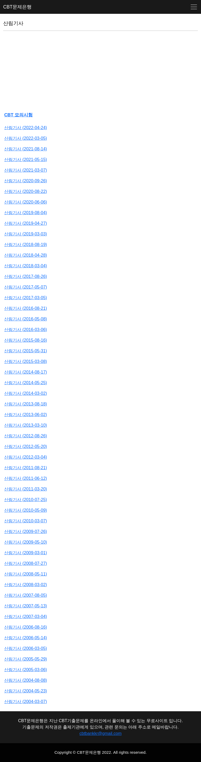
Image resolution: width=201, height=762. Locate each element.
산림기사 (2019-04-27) (25, 223)
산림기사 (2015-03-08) (25, 361)
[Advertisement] (100, 72)
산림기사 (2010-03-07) (25, 521)
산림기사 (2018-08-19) (25, 244)
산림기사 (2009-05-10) (25, 542)
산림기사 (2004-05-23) (25, 691)
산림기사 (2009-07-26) (25, 531)
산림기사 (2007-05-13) (25, 606)
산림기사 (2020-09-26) (25, 181)
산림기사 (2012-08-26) (25, 436)
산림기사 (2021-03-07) (25, 170)
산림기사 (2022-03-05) (25, 138)
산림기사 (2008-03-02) (25, 584)
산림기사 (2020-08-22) (25, 191)
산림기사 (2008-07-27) (25, 563)
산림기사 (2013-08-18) (25, 404)
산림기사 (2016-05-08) (25, 319)
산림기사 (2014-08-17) (25, 372)
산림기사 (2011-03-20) (25, 489)
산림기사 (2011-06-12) (25, 478)
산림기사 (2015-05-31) (25, 351)
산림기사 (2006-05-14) (25, 638)
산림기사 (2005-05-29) (25, 659)
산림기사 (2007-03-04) (25, 616)
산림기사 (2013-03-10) (25, 425)
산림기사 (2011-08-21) (25, 467)
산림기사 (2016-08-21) (25, 308)
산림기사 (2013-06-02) (25, 414)
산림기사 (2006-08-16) (25, 627)
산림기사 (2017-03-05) (25, 297)
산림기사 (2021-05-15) (25, 159)
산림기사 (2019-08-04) (25, 212)
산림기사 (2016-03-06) (25, 329)
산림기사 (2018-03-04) (25, 266)
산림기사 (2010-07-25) (25, 499)
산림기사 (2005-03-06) (25, 669)
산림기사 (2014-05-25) (25, 382)
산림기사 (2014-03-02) (25, 393)
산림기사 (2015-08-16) (25, 340)
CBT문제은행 (17, 7)
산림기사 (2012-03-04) (25, 457)
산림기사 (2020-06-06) (25, 202)
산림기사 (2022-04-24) (25, 127)
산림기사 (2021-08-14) (25, 149)
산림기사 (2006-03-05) (25, 648)
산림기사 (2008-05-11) (25, 574)
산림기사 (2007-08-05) (25, 595)
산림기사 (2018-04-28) (25, 255)
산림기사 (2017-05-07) (25, 287)
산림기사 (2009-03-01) (25, 553)
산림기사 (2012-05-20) (25, 446)
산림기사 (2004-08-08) (25, 680)
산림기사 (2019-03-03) (25, 234)
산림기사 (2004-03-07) (25, 701)
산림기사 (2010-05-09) (25, 510)
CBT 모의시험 (18, 114)
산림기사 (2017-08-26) (25, 276)
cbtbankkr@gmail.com (100, 733)
